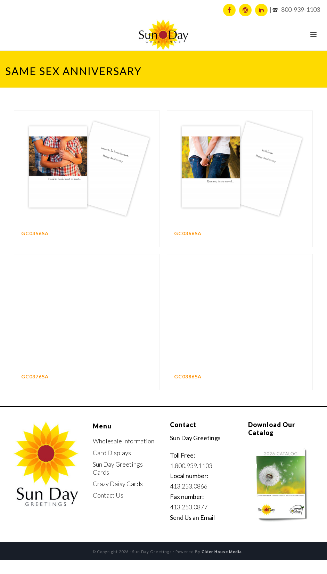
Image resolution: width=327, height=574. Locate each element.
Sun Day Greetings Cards (118, 468)
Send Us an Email (192, 517)
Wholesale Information (123, 441)
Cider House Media (222, 551)
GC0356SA (35, 233)
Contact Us (108, 495)
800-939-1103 (300, 9)
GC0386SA (188, 376)
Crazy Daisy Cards (118, 483)
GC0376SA (35, 376)
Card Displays (112, 453)
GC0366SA (188, 233)
